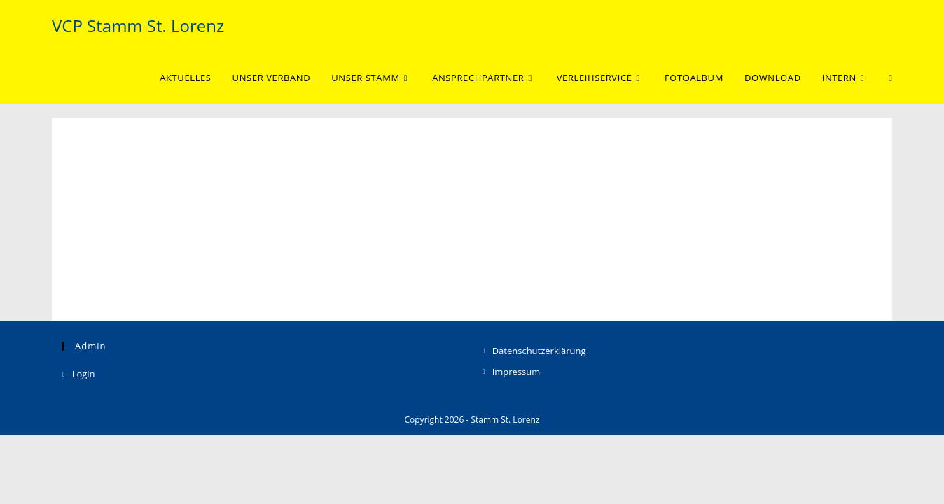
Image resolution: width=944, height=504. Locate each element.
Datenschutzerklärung (539, 420)
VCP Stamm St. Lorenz (138, 25)
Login (83, 444)
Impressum (516, 441)
